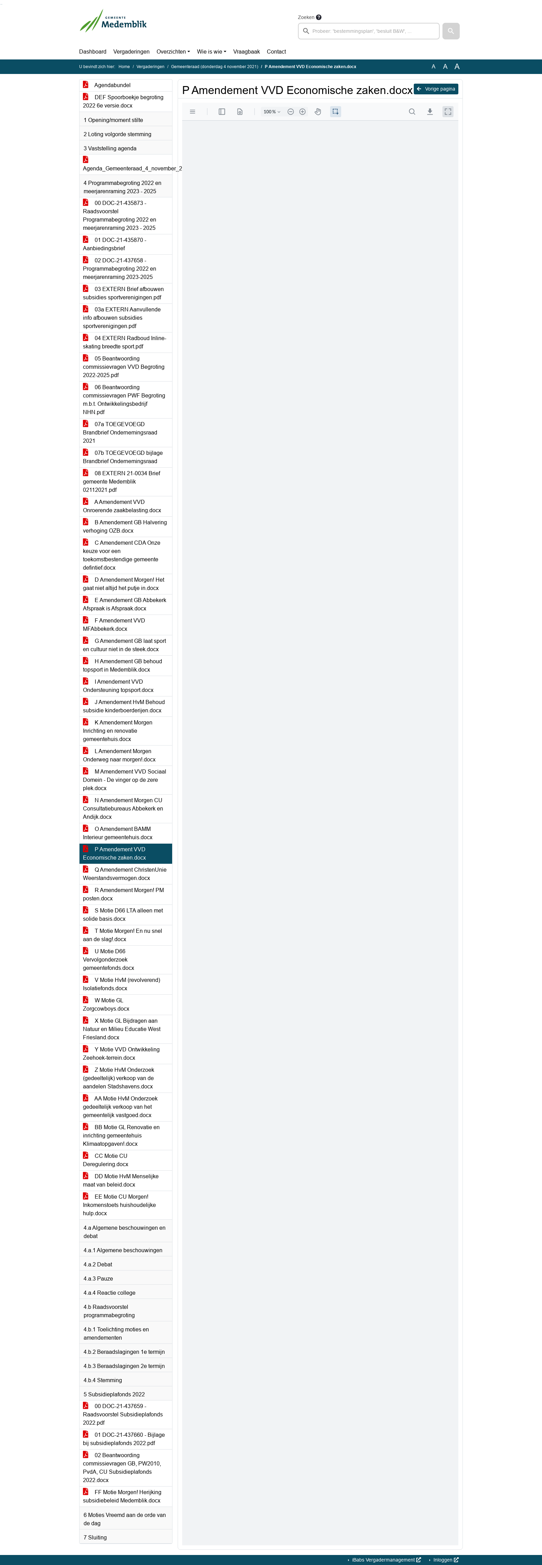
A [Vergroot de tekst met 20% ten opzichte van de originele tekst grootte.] (445, 66)
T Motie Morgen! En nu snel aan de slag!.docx (122, 935)
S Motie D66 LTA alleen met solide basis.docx (123, 915)
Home (124, 66)
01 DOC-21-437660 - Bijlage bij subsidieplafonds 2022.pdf (124, 1439)
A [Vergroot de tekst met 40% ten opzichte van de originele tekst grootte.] (457, 67)
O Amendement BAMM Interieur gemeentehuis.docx (117, 833)
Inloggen (445, 1560)
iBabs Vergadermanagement (386, 1560)
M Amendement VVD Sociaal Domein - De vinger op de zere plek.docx (124, 780)
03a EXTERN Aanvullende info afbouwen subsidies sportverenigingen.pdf (122, 318)
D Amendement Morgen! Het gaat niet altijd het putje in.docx (123, 584)
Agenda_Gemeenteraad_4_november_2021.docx (127, 164)
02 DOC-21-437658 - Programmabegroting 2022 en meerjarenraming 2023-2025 (119, 268)
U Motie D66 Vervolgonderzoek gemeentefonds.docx (108, 959)
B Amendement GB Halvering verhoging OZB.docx (125, 526)
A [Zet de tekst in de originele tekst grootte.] (434, 66)
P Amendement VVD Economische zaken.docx (114, 853)
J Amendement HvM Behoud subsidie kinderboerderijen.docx (124, 706)
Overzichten (171, 52)
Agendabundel (107, 85)
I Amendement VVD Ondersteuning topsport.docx (118, 686)
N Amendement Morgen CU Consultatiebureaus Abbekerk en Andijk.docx (123, 808)
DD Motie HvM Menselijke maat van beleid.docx (121, 1180)
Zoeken (306, 17)
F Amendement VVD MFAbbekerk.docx (114, 625)
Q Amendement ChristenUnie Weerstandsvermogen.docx (125, 874)
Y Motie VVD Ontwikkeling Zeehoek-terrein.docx (121, 1054)
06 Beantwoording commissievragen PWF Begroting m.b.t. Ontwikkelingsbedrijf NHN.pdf (124, 399)
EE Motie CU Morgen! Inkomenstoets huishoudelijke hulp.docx (119, 1205)
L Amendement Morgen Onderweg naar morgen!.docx (119, 755)
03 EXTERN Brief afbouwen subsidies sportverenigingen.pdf (123, 293)
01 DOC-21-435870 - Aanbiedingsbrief (114, 244)
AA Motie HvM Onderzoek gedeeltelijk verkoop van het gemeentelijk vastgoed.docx (120, 1107)
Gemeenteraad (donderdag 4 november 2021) (214, 66)
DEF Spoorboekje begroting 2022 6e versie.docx (123, 101)
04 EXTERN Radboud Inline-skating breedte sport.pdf (124, 342)
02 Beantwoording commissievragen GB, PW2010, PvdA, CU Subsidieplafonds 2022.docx (122, 1467)
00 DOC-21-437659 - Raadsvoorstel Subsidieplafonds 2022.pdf (123, 1414)
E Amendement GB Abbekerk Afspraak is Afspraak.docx (124, 604)
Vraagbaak (246, 52)
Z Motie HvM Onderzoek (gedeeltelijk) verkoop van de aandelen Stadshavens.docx (118, 1078)
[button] (451, 31)
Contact (276, 52)
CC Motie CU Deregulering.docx (105, 1160)
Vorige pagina (436, 89)
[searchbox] (369, 31)
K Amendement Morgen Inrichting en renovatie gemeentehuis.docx (117, 731)
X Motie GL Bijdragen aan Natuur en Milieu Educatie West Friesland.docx (121, 1029)
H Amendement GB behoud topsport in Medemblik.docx (122, 665)
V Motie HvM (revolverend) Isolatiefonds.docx (121, 984)
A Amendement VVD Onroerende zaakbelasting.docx (122, 506)
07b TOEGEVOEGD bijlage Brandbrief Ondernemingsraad (123, 457)
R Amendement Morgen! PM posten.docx (123, 894)
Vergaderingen (131, 52)
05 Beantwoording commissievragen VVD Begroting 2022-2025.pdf (124, 367)
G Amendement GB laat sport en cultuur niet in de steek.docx (124, 645)
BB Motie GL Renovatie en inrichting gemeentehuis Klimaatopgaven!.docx (121, 1135)
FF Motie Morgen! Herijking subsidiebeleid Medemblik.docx (122, 1496)
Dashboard (92, 52)
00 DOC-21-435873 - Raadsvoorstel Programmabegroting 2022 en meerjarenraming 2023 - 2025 (119, 215)
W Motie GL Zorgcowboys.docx (106, 1004)
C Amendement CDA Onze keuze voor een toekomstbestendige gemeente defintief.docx (121, 555)
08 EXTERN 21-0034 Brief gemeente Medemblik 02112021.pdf (121, 481)
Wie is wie (209, 52)
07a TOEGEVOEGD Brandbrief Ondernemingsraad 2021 (120, 432)
